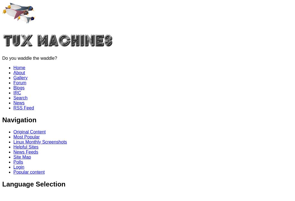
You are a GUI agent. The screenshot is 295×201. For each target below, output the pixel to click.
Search (20, 97)
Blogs (19, 87)
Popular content (29, 172)
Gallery (20, 77)
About (19, 72)
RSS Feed (23, 108)
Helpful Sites (26, 147)
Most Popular (26, 137)
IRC (17, 92)
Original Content (29, 132)
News (19, 102)
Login (18, 167)
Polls (18, 162)
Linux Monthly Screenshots (40, 142)
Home (19, 67)
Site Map (22, 157)
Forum (19, 82)
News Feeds (25, 152)
